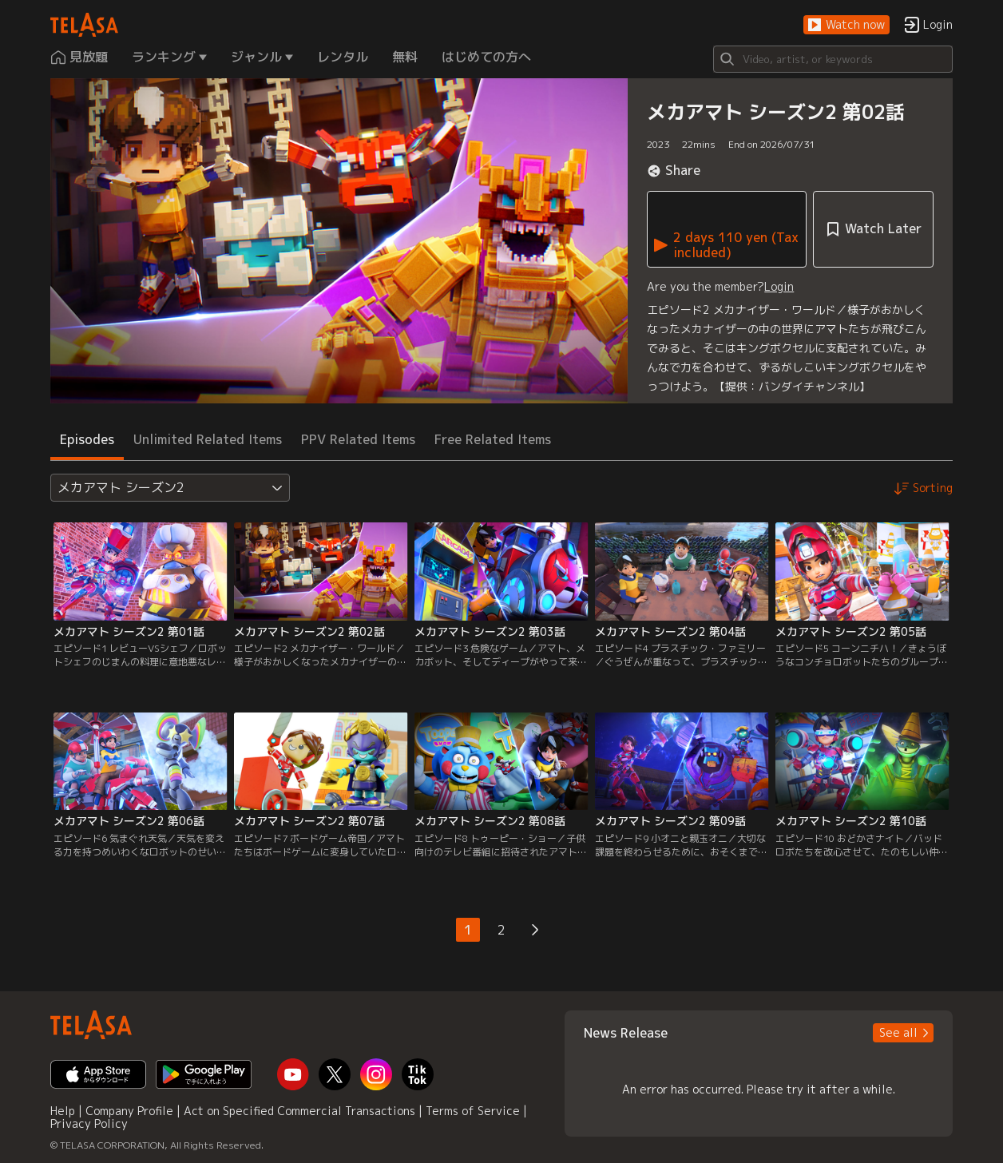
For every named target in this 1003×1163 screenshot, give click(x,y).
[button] (846, 25)
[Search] (833, 59)
